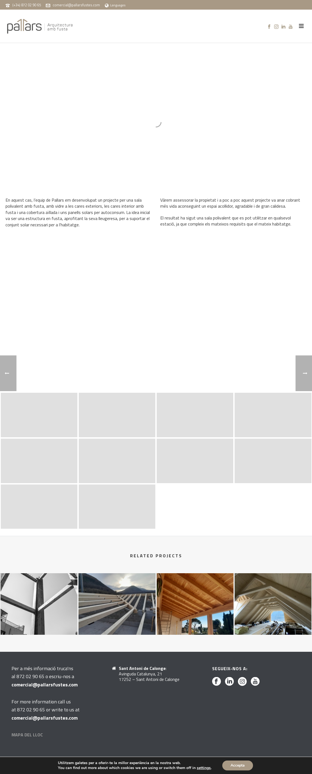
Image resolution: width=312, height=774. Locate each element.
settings (204, 767)
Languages (115, 5)
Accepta (238, 765)
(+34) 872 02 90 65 (26, 5)
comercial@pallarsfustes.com (76, 5)
